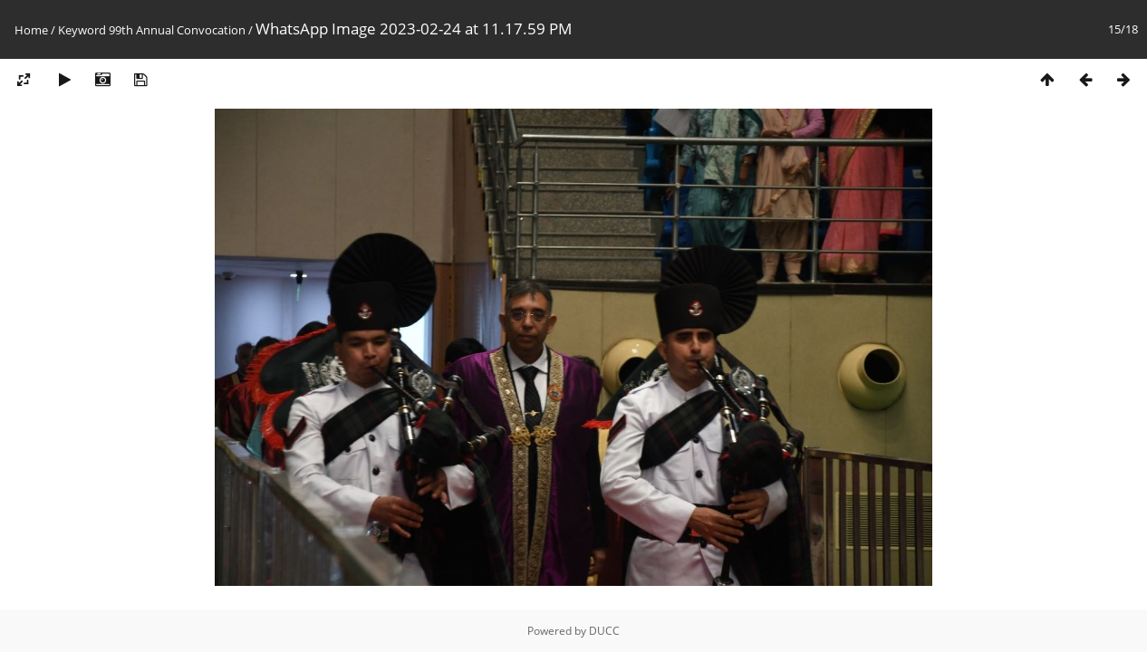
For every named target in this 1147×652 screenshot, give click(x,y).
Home (31, 30)
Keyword (82, 30)
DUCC (604, 630)
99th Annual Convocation (177, 30)
